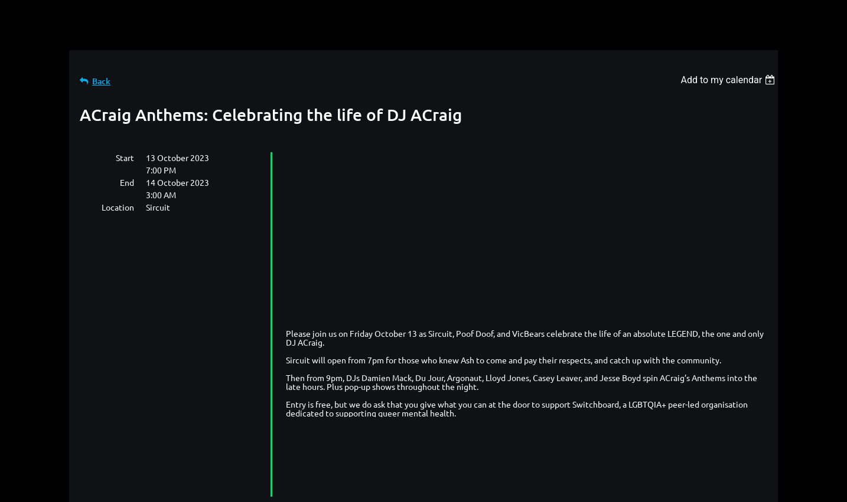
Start (125, 157)
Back (101, 81)
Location (118, 207)
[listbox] (729, 80)
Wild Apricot (637, 487)
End (127, 182)
